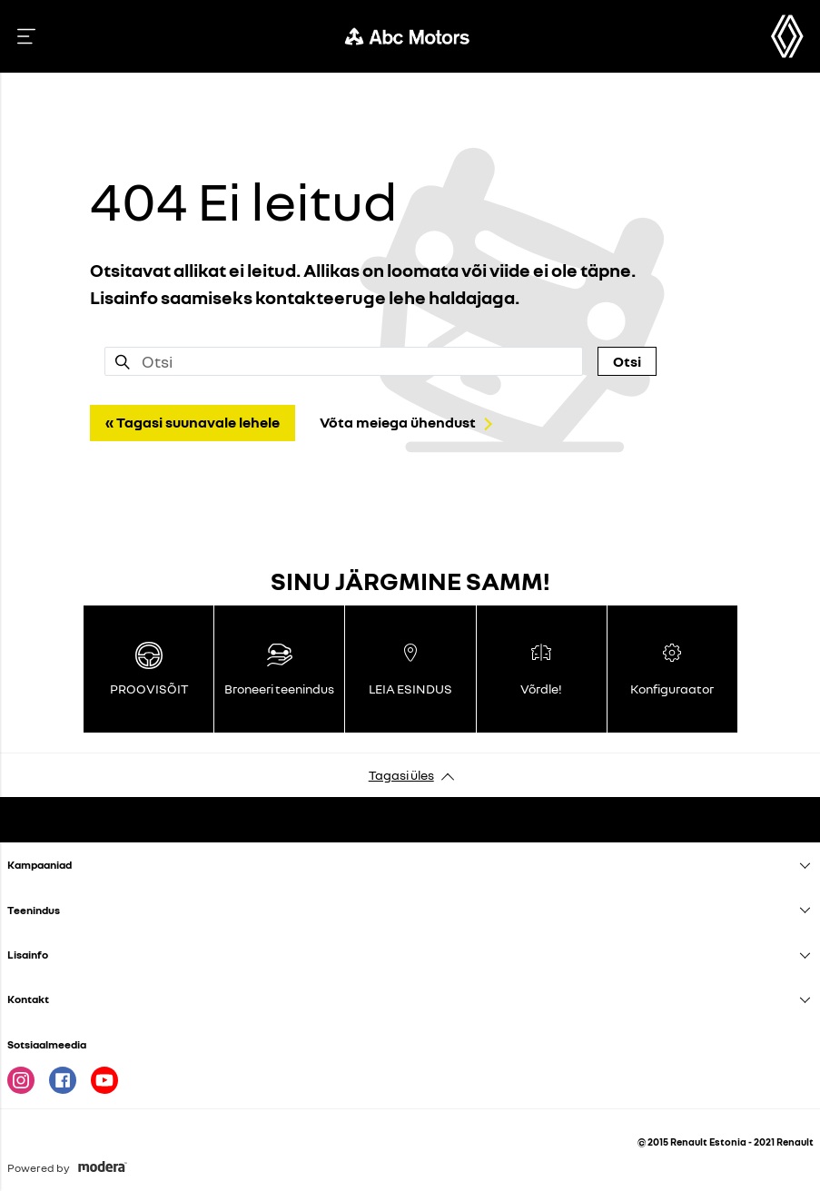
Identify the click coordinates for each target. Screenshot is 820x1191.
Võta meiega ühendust (398, 422)
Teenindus (33, 910)
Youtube (104, 1080)
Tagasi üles (401, 775)
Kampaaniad (39, 864)
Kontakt (28, 999)
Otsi (627, 361)
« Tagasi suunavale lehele (192, 422)
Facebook (62, 1080)
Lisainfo (27, 954)
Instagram (21, 1080)
